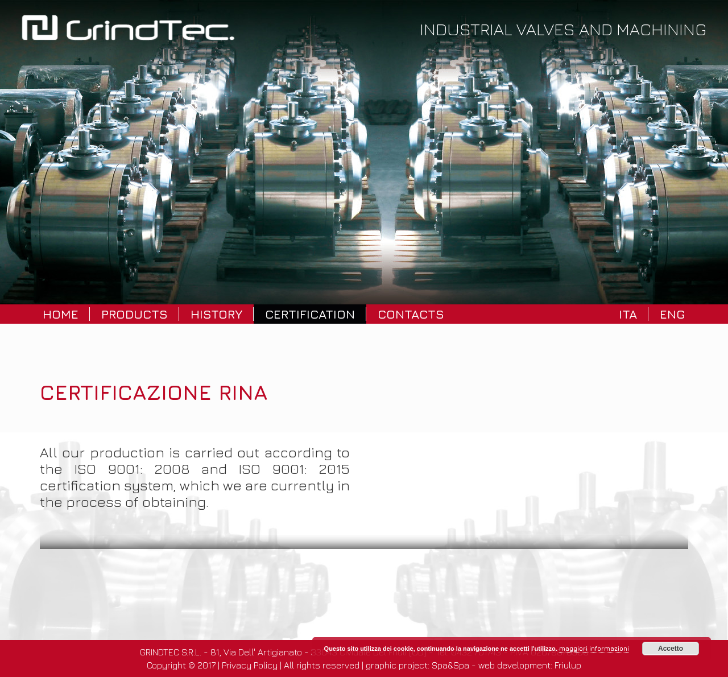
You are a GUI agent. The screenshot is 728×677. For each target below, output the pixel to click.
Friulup (568, 665)
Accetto (670, 649)
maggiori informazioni (594, 648)
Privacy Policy (250, 665)
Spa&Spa (450, 665)
